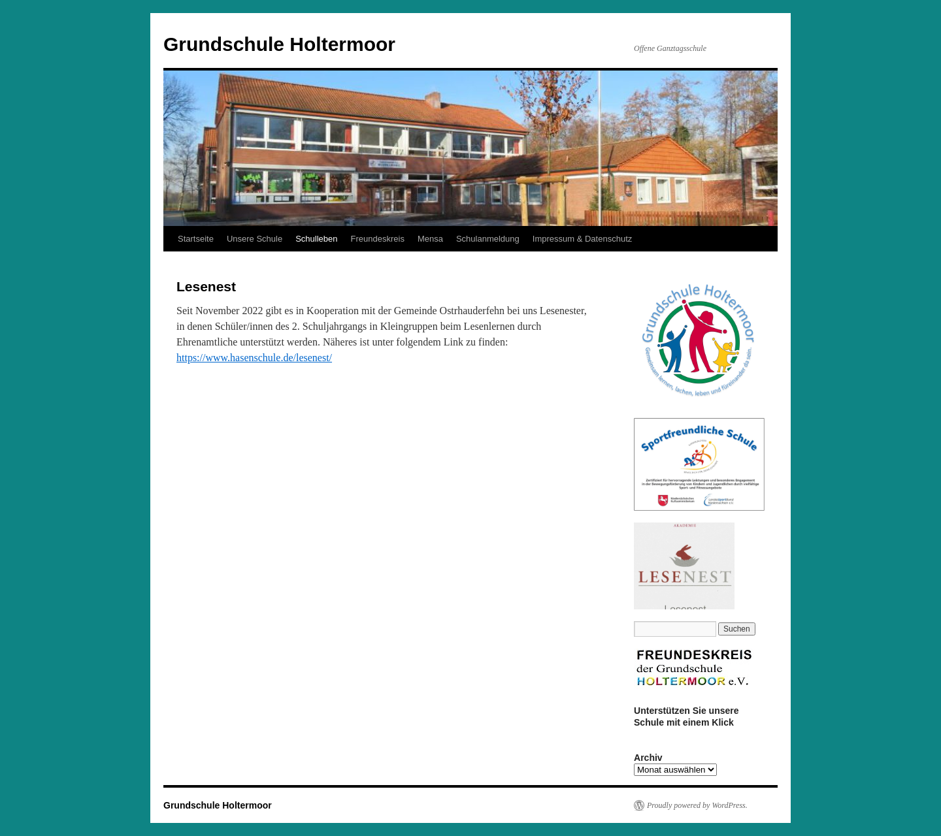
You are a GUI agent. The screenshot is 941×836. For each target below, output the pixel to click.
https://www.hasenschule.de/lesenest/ (254, 357)
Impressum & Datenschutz (582, 239)
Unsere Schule (254, 239)
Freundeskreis (377, 239)
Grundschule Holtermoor (279, 44)
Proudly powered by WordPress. (697, 805)
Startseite (196, 239)
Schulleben (316, 239)
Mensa (430, 239)
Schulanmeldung (488, 239)
